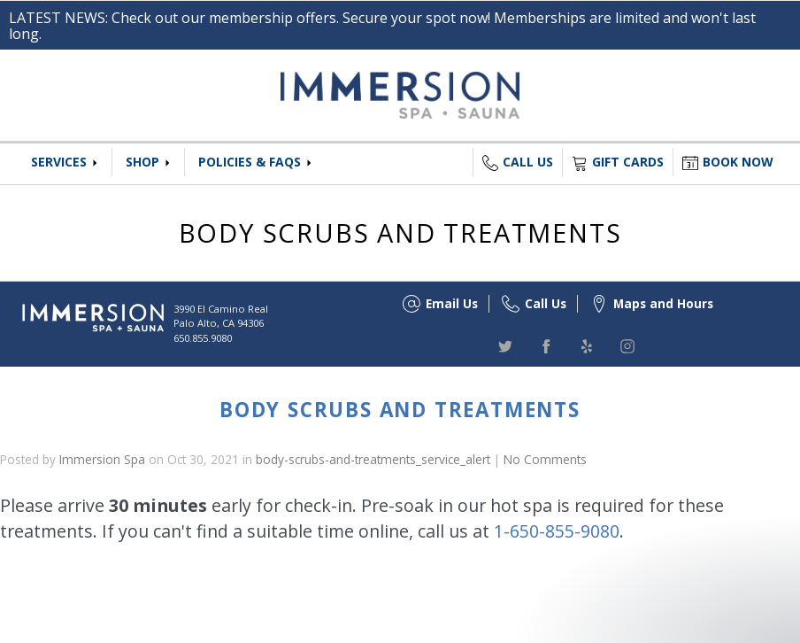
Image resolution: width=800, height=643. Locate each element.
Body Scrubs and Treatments (400, 409)
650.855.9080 (202, 338)
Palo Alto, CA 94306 (218, 322)
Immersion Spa (102, 459)
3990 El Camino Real (220, 308)
